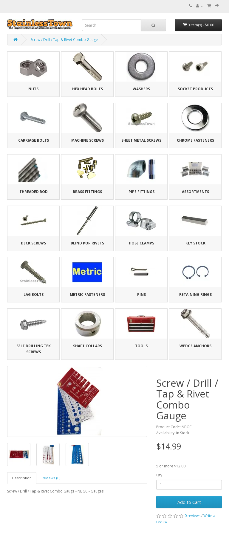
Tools (141, 345)
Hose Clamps (141, 243)
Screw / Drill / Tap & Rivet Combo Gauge (64, 39)
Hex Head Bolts (87, 88)
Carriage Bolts (33, 140)
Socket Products (195, 88)
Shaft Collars (87, 345)
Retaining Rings (195, 294)
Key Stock (195, 243)
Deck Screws (33, 243)
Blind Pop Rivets (87, 243)
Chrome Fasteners (195, 140)
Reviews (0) (51, 478)
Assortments (195, 191)
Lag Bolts (34, 294)
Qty (159, 475)
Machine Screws (87, 140)
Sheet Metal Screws (141, 140)
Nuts (33, 88)
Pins (141, 294)
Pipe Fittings (141, 191)
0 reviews (192, 515)
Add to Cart (189, 502)
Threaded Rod (33, 191)
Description (22, 478)
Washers (141, 88)
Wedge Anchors (195, 345)
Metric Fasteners (87, 294)
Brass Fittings (87, 191)
